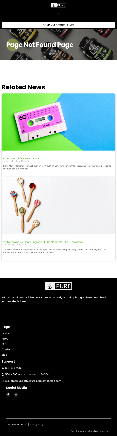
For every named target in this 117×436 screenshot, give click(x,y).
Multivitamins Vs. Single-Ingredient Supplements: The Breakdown (43, 242)
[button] (58, 14)
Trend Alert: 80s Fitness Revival (22, 158)
